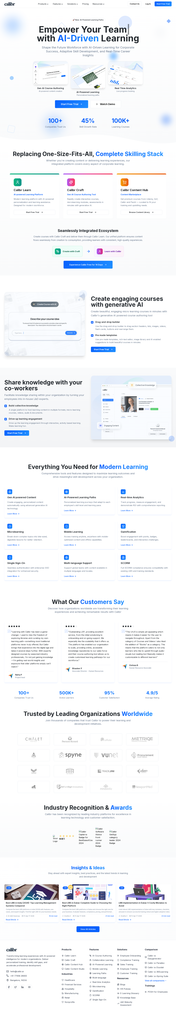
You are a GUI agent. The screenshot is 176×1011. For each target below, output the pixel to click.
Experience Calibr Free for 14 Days (88, 264)
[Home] (9, 4)
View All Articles (88, 929)
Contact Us (134, 4)
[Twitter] (15, 987)
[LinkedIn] (22, 987)
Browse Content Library (141, 212)
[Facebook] (8, 987)
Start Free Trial (163, 4)
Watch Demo (105, 104)
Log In (148, 4)
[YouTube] (29, 987)
